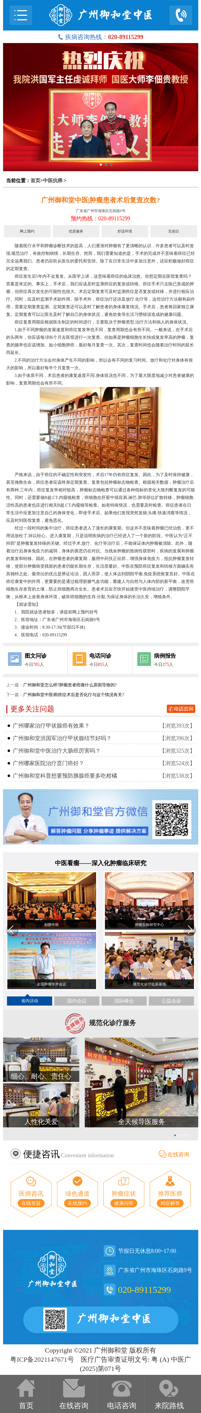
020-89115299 (144, 1290)
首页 (35, 180)
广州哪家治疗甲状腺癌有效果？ (51, 726)
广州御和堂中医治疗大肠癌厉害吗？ (57, 751)
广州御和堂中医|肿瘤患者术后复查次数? (100, 200)
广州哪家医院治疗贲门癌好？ (48, 763)
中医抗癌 (53, 180)
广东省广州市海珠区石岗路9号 (100, 211)
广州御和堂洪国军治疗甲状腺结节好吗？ (62, 738)
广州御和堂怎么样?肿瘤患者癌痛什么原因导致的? (70, 685)
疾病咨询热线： (100, 37)
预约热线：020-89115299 (100, 218)
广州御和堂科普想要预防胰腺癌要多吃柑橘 (65, 776)
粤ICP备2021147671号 (42, 1359)
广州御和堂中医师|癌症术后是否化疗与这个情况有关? (73, 694)
